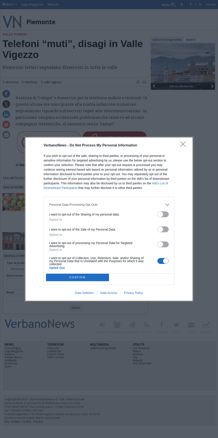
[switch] (163, 214)
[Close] (184, 145)
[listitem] (109, 204)
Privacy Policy (133, 293)
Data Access (108, 293)
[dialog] (109, 219)
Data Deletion (84, 293)
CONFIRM (77, 277)
